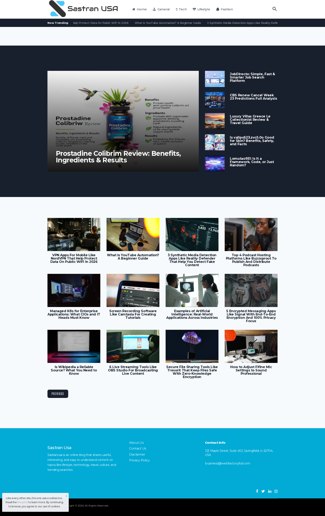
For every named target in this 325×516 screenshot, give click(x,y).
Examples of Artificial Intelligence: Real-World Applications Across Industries (192, 314)
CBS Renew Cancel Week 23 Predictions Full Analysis (253, 97)
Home (139, 9)
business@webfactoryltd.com (227, 463)
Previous (58, 394)
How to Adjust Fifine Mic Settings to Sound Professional (251, 370)
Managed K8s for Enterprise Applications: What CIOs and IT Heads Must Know (73, 314)
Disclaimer (137, 454)
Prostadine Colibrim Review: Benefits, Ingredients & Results (118, 156)
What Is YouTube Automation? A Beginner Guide (170, 22)
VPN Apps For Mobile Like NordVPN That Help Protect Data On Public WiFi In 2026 (74, 22)
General (161, 9)
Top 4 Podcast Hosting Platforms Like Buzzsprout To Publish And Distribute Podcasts (251, 260)
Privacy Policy (139, 460)
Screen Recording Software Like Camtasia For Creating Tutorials (133, 314)
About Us (136, 443)
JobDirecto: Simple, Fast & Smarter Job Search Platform (252, 77)
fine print (22, 502)
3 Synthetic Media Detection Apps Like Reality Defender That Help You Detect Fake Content (192, 260)
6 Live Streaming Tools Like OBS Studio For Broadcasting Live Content (133, 370)
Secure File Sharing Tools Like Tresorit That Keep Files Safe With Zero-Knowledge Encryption (192, 372)
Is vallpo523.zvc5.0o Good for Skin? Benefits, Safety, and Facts (252, 141)
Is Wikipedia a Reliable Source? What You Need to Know (74, 370)
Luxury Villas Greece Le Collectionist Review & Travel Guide (250, 120)
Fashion (224, 9)
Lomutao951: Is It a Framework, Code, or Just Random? (252, 162)
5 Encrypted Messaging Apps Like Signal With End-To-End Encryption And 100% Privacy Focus (251, 316)
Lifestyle (201, 9)
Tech (181, 9)
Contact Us (137, 448)
